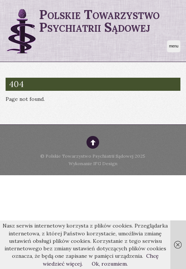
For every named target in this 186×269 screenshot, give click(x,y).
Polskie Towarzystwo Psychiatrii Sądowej (89, 156)
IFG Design (105, 163)
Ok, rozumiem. (110, 263)
